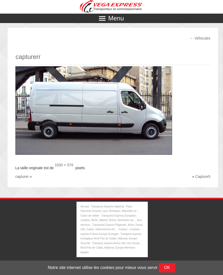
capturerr (28, 56)
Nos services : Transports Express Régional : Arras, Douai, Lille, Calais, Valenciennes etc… (111, 225)
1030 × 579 (64, 165)
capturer (22, 176)
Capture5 (202, 176)
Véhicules (200, 38)
